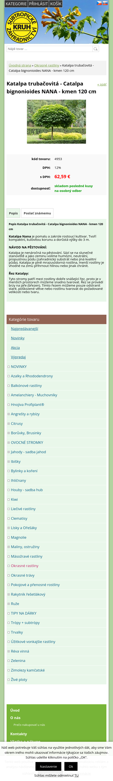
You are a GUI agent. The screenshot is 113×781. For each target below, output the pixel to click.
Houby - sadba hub (27, 489)
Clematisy (19, 518)
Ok (71, 766)
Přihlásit (38, 3)
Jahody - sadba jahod (28, 451)
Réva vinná (20, 651)
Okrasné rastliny (46, 65)
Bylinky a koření (24, 470)
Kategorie (16, 3)
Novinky (18, 337)
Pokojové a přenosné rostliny (35, 584)
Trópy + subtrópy (25, 622)
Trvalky (17, 632)
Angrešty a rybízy (25, 413)
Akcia (15, 347)
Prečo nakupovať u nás (29, 725)
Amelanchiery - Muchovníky (34, 394)
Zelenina (18, 660)
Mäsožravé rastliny (26, 556)
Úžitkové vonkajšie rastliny (33, 641)
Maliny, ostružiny (25, 546)
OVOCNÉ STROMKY (27, 442)
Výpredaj (18, 356)
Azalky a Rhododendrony (32, 375)
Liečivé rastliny (23, 508)
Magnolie (18, 537)
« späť (101, 84)
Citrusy (17, 423)
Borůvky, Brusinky (26, 432)
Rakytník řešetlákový (28, 594)
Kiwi (14, 499)
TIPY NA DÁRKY (23, 613)
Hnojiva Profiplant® (27, 404)
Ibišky (16, 461)
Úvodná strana (20, 65)
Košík (55, 3)
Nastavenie (48, 766)
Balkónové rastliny (26, 385)
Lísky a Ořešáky (24, 527)
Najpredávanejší (24, 328)
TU (76, 775)
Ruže (15, 603)
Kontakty (18, 733)
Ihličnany (18, 480)
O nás (15, 717)
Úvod (15, 710)
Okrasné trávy (22, 575)
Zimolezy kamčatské (28, 670)
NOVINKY (18, 366)
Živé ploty (19, 679)
